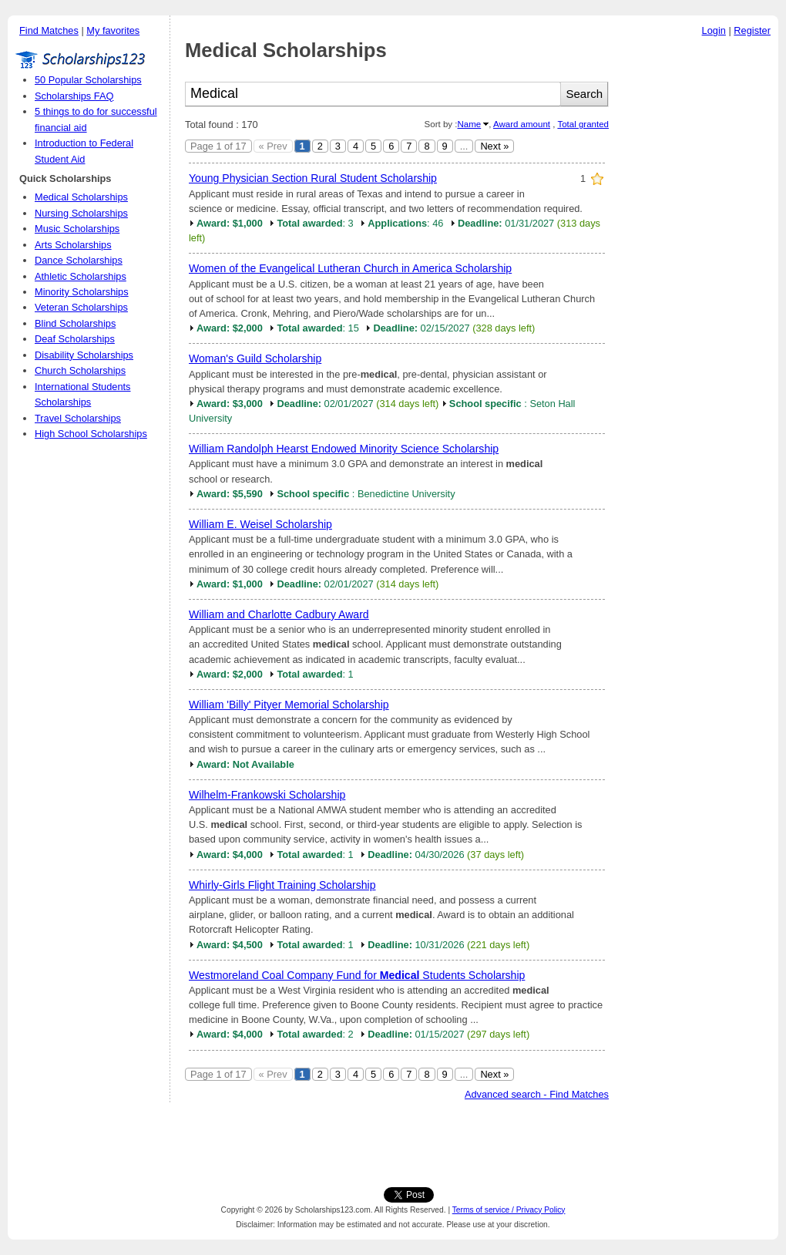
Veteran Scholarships (81, 307)
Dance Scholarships (79, 260)
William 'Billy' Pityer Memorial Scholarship (289, 704)
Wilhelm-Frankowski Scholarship (267, 795)
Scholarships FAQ (74, 96)
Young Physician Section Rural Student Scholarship (313, 178)
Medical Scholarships (81, 197)
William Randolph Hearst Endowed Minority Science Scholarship (344, 448)
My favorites (112, 30)
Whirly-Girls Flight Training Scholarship (282, 885)
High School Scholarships (91, 433)
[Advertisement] (697, 276)
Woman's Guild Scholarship (255, 358)
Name (469, 124)
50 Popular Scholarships (88, 80)
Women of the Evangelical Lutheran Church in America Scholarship (350, 268)
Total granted (583, 124)
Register (752, 30)
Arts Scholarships (73, 245)
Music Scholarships (77, 228)
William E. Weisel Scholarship (260, 524)
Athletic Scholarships (80, 276)
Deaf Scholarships (75, 339)
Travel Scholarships (78, 418)
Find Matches (49, 30)
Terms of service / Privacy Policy (509, 1210)
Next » (494, 146)
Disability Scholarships (84, 355)
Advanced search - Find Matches (537, 1094)
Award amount (521, 124)
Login (714, 30)
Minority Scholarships (82, 292)
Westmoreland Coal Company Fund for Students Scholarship (357, 975)
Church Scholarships (80, 370)
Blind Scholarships (75, 323)
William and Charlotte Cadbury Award (279, 614)
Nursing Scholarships (81, 213)
